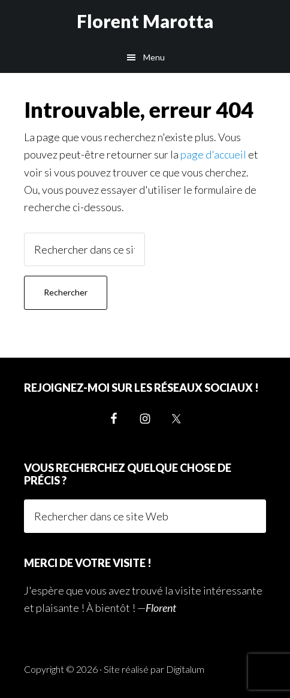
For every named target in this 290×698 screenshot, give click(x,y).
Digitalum (185, 669)
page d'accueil (213, 154)
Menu (154, 57)
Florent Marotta (145, 21)
